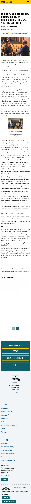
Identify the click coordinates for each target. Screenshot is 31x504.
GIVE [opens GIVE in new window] (4, 482)
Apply (15, 353)
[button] (28, 2)
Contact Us (15, 395)
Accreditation (4, 410)
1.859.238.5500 (5, 478)
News (5, 10)
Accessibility (4, 407)
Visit (15, 367)
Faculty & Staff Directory (7, 449)
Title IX (3, 431)
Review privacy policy (9, 501)
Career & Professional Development (19, 33)
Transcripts (4, 434)
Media (3, 424)
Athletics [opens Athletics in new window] (3, 442)
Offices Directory (5, 459)
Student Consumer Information (9, 427)
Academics (5, 33)
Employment (4, 421)
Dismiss (6, 498)
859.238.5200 (15, 392)
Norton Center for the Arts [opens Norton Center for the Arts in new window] (7, 456)
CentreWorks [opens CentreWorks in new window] (4, 446)
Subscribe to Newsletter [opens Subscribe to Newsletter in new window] (7, 463)
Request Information (15, 360)
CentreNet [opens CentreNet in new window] (4, 417)
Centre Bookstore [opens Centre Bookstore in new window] (5, 414)
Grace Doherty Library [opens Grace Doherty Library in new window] (6, 452)
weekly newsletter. (23, 271)
